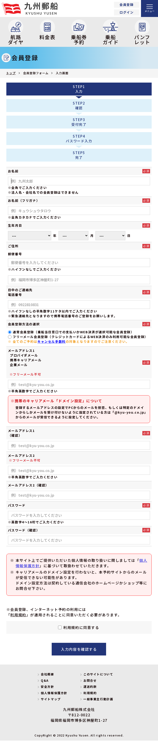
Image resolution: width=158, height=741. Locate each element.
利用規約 (18, 615)
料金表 (47, 30)
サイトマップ (51, 699)
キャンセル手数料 (51, 342)
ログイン (126, 12)
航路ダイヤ (16, 32)
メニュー (150, 11)
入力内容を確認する (79, 649)
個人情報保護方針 (54, 693)
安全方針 (47, 687)
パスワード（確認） (24, 530)
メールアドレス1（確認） (21, 433)
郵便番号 (15, 254)
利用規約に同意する (81, 628)
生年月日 (15, 226)
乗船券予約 (79, 32)
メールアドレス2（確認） (28, 485)
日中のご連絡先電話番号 (20, 292)
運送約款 (90, 687)
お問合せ (90, 681)
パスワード (17, 505)
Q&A (45, 681)
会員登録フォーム (36, 73)
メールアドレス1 (21, 351)
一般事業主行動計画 (98, 699)
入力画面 (62, 73)
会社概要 (47, 674)
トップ (11, 73)
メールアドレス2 (24, 458)
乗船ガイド (111, 32)
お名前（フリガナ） (24, 201)
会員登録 (126, 4)
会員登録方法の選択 (24, 324)
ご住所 (13, 246)
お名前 (13, 171)
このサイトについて (98, 674)
